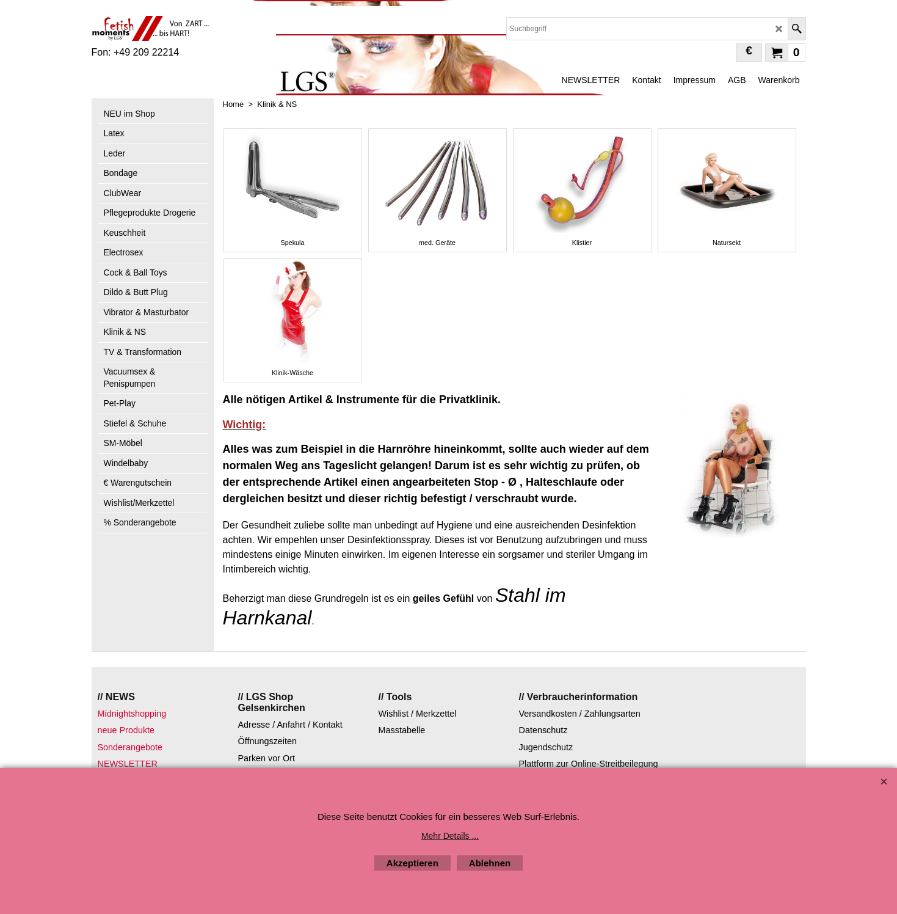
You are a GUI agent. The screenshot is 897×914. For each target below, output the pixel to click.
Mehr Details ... (450, 836)
